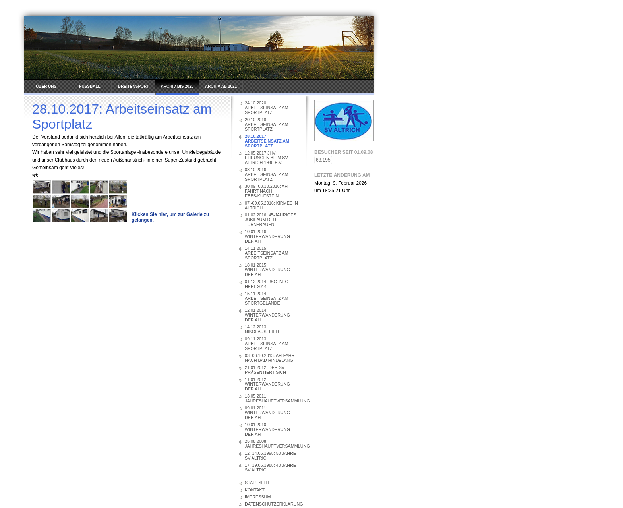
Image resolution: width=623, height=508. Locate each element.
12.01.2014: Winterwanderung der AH (267, 315)
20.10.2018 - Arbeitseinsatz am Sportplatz (266, 124)
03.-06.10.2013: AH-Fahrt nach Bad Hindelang (271, 358)
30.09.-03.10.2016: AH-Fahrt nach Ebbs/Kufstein (267, 191)
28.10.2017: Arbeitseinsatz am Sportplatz (267, 141)
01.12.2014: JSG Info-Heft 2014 (267, 284)
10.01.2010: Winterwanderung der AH (267, 429)
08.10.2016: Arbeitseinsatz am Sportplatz (266, 174)
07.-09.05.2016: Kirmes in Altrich (271, 205)
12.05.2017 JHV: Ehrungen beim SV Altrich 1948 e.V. (266, 158)
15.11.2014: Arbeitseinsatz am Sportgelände (266, 298)
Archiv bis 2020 (177, 86)
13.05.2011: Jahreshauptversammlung (271, 398)
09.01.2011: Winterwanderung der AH (267, 413)
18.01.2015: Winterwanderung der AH (267, 270)
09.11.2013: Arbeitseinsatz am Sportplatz (266, 343)
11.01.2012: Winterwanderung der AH (267, 384)
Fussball (89, 86)
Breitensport (133, 86)
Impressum (258, 496)
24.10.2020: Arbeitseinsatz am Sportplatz (266, 107)
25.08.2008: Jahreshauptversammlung (271, 443)
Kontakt (255, 489)
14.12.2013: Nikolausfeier (262, 329)
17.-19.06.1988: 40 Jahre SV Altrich (270, 467)
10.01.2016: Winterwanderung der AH (267, 236)
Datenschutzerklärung (271, 504)
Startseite (258, 482)
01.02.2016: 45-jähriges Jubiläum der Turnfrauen (270, 219)
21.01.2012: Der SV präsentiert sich (265, 370)
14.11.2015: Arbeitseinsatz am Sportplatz (266, 253)
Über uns (46, 86)
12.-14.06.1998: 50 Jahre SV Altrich (270, 455)
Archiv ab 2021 (221, 86)
